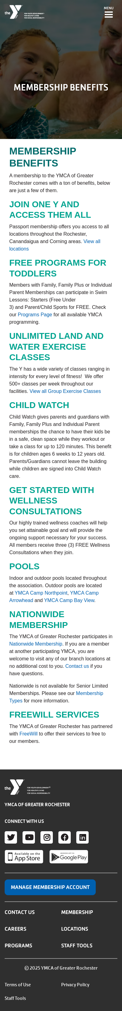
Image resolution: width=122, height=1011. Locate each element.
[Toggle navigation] (108, 12)
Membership (77, 912)
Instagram (46, 837)
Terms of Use (18, 985)
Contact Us (20, 912)
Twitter (10, 837)
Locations (74, 928)
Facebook (64, 837)
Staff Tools (76, 945)
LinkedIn (82, 837)
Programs (18, 945)
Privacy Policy (75, 985)
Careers (15, 928)
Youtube (28, 837)
